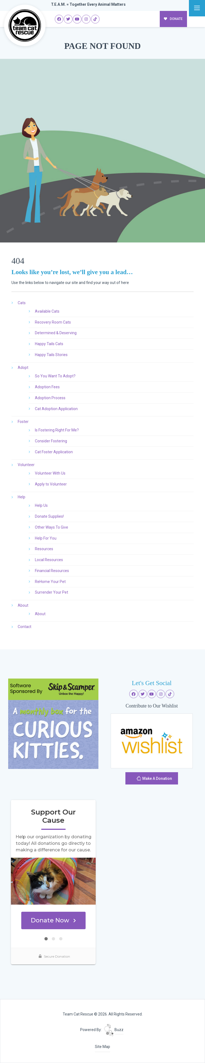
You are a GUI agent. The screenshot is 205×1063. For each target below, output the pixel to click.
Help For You (45, 538)
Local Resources (49, 560)
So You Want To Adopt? (55, 376)
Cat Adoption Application (56, 409)
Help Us (41, 505)
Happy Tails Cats (49, 344)
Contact (24, 626)
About (23, 605)
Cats (22, 303)
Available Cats (47, 311)
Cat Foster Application (54, 452)
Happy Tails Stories (51, 355)
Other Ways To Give (51, 527)
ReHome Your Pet (50, 581)
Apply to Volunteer (51, 484)
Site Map (102, 1046)
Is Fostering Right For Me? (57, 430)
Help (21, 497)
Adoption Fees (47, 387)
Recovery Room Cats (53, 322)
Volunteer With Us (50, 473)
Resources (44, 549)
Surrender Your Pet (51, 592)
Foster (23, 421)
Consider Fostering (51, 441)
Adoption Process (50, 398)
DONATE (173, 19)
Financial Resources (52, 570)
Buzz (113, 1030)
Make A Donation (154, 779)
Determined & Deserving (56, 333)
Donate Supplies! (49, 516)
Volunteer (26, 465)
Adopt (23, 367)
